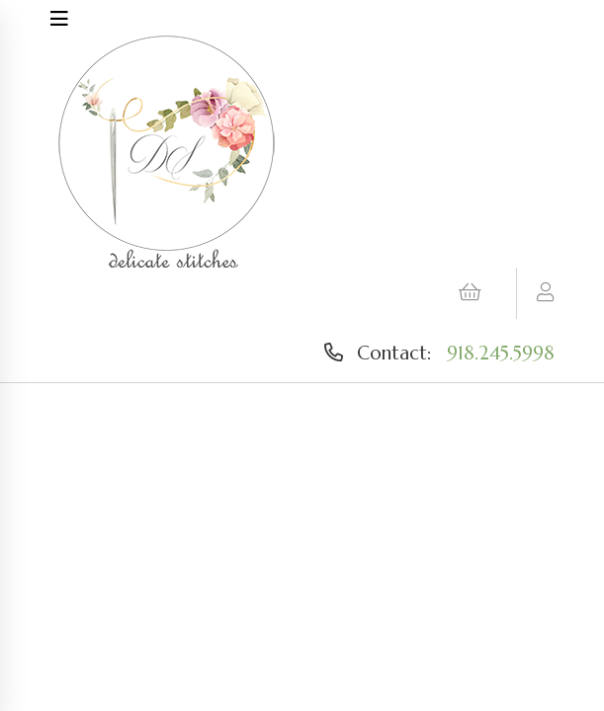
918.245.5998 (501, 352)
